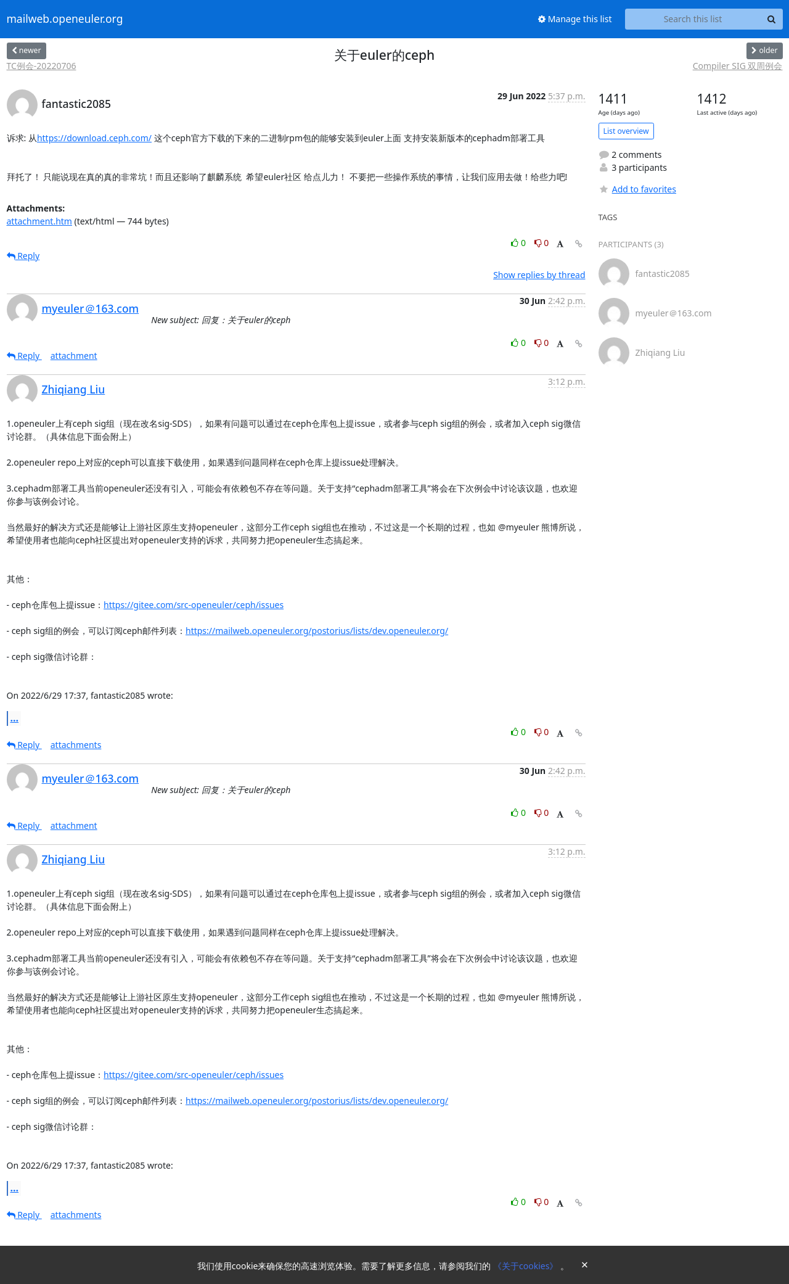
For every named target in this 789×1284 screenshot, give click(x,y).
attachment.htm (39, 221)
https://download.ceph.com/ (94, 138)
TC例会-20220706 (41, 66)
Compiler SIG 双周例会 (738, 66)
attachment (74, 355)
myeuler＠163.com (90, 308)
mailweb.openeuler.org (65, 19)
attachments (76, 745)
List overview (626, 131)
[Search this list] (693, 19)
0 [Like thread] (519, 243)
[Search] (772, 19)
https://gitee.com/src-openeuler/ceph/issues (194, 605)
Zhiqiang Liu (73, 389)
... (14, 718)
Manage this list (575, 19)
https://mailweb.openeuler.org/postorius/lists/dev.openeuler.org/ (317, 630)
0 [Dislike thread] (541, 243)
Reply (23, 255)
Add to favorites (637, 189)
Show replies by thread (539, 275)
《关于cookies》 (526, 1266)
